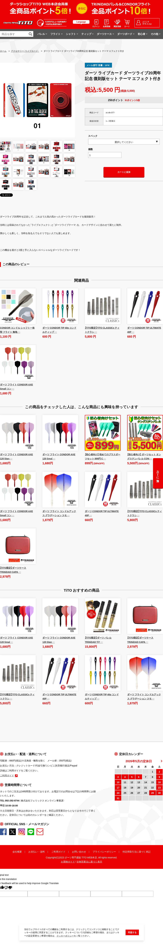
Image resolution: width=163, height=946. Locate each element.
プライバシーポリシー (104, 851)
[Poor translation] (8, 888)
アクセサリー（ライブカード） (25, 50)
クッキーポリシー (65, 936)
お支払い (33, 851)
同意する (132, 932)
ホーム (3, 50)
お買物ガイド (68, 862)
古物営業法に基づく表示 (89, 862)
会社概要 (17, 851)
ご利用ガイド (58, 851)
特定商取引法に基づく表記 (137, 851)
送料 (42, 851)
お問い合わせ (79, 851)
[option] (37, 100)
